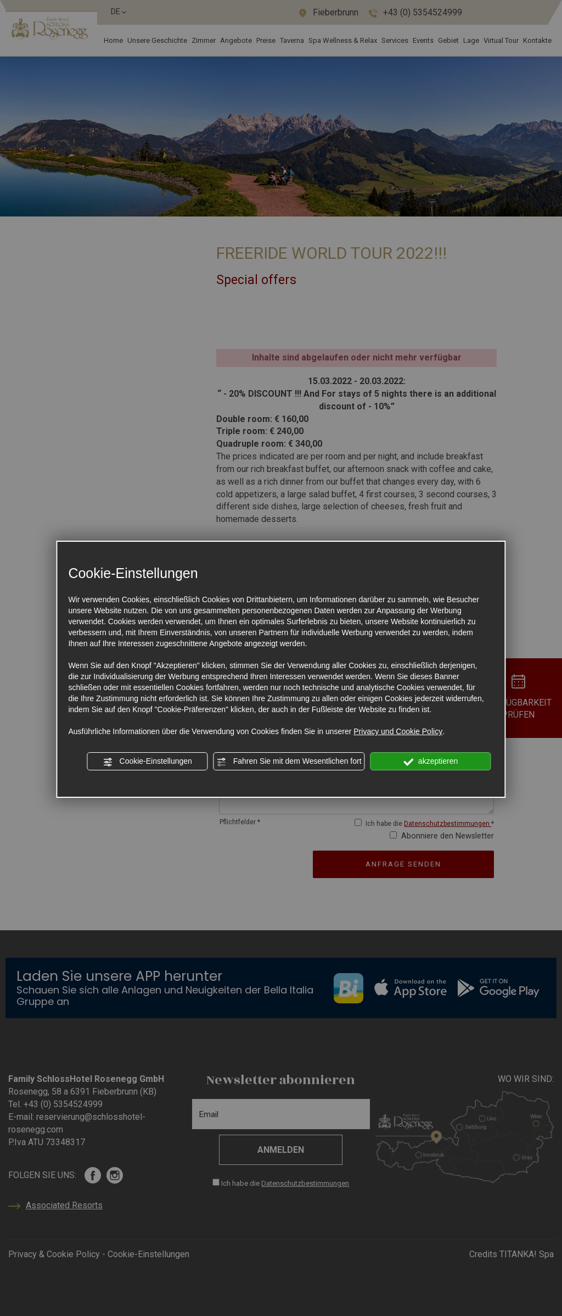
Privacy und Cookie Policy (397, 731)
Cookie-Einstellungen (147, 762)
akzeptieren (430, 762)
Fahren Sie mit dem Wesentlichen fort (289, 762)
